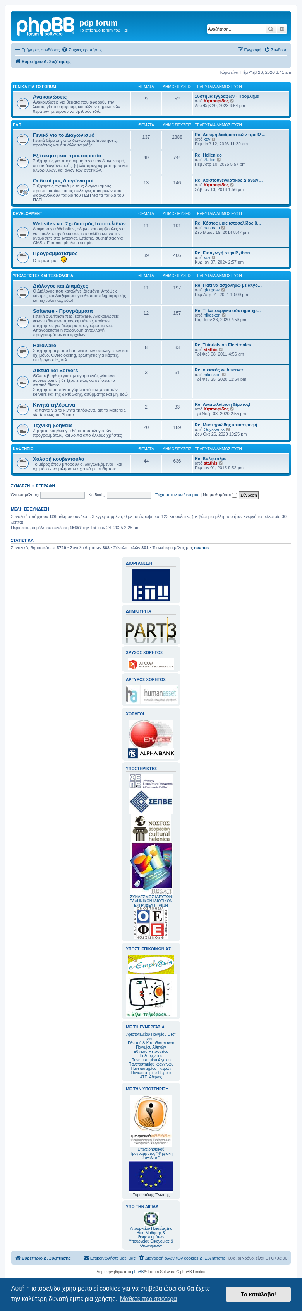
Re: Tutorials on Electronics (223, 344)
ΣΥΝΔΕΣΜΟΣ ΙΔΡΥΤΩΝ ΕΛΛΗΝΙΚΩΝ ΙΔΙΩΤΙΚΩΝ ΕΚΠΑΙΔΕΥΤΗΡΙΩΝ (150, 901)
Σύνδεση (20, 486)
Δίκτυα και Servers (55, 370)
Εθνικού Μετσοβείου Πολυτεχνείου (151, 1053)
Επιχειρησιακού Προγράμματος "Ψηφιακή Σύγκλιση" (151, 1127)
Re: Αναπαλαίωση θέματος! (223, 404)
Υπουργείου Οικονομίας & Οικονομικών (151, 1243)
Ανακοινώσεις (50, 97)
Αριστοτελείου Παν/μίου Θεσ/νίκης (151, 1036)
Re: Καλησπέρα (211, 458)
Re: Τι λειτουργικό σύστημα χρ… (228, 310)
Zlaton (210, 159)
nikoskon (212, 315)
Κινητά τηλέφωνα (54, 405)
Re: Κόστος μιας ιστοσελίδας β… (228, 223)
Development (27, 213)
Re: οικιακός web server (219, 370)
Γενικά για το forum (34, 87)
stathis (210, 349)
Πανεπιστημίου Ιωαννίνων (151, 1064)
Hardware (44, 345)
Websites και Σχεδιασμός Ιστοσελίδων (79, 223)
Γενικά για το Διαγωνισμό (63, 135)
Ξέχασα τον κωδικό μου (177, 494)
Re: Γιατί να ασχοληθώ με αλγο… (228, 285)
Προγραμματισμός (55, 253)
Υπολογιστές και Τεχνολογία (43, 276)
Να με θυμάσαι (220, 494)
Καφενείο (23, 449)
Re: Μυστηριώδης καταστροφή (226, 424)
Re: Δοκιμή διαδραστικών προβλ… (230, 134)
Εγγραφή (45, 486)
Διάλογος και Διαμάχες (60, 286)
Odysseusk (214, 429)
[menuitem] (82, 49)
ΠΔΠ (17, 125)
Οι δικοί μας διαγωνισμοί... (65, 181)
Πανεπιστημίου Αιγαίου (150, 1060)
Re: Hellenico (208, 155)
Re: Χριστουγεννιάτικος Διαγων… (229, 180)
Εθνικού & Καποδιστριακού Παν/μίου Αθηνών (151, 1045)
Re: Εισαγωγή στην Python (222, 252)
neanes (201, 547)
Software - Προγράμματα (63, 311)
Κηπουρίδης (216, 101)
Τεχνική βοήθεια (52, 425)
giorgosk (212, 290)
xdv (207, 139)
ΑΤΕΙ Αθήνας (151, 1077)
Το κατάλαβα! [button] (258, 1294)
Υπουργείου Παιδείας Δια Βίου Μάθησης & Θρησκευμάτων (151, 1232)
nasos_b (212, 227)
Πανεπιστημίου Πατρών (151, 1068)
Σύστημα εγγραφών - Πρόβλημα (227, 96)
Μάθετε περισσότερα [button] (148, 1299)
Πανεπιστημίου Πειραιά (151, 1073)
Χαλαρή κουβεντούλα (58, 459)
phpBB (138, 1272)
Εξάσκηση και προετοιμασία (67, 155)
